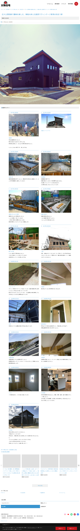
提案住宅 (43, 492)
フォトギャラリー (6, 503)
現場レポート (44, 503)
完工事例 (4, 506)
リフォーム (50, 4)
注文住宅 (23, 492)
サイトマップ (4, 520)
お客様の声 (43, 506)
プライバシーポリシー (32, 527)
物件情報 (70, 4)
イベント (63, 4)
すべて (3, 492)
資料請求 (57, 4)
